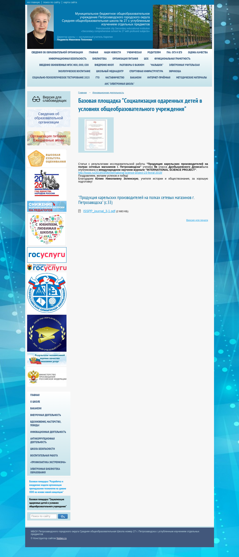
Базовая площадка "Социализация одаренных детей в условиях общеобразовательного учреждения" (48, 502)
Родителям (154, 52)
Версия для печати (197, 220)
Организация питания (125, 58)
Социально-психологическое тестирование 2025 (61, 77)
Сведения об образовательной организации (57, 52)
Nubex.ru (62, 538)
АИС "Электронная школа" (119, 83)
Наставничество (114, 77)
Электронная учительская (184, 65)
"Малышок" (156, 65)
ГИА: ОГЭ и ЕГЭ (174, 52)
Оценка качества (198, 52)
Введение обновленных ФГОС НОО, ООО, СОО (64, 65)
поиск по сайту (51, 2)
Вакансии (135, 77)
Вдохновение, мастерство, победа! (45, 423)
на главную (33, 2)
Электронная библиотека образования (45, 470)
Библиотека (99, 58)
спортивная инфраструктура (146, 71)
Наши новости (112, 52)
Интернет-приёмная (158, 77)
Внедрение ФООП (104, 65)
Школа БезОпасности (42, 449)
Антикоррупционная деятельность (42, 440)
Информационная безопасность (68, 58)
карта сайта (70, 2)
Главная (93, 52)
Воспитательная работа (44, 455)
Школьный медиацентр (110, 71)
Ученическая (134, 52)
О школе (35, 401)
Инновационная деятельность (48, 432)
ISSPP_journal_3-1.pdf (99, 211)
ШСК (146, 58)
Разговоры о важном (132, 65)
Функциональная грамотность (172, 58)
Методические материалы (191, 77)
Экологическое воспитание (74, 71)
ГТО (98, 77)
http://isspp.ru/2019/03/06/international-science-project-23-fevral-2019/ (120, 172)
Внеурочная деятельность (45, 415)
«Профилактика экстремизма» (48, 462)
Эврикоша (175, 71)
